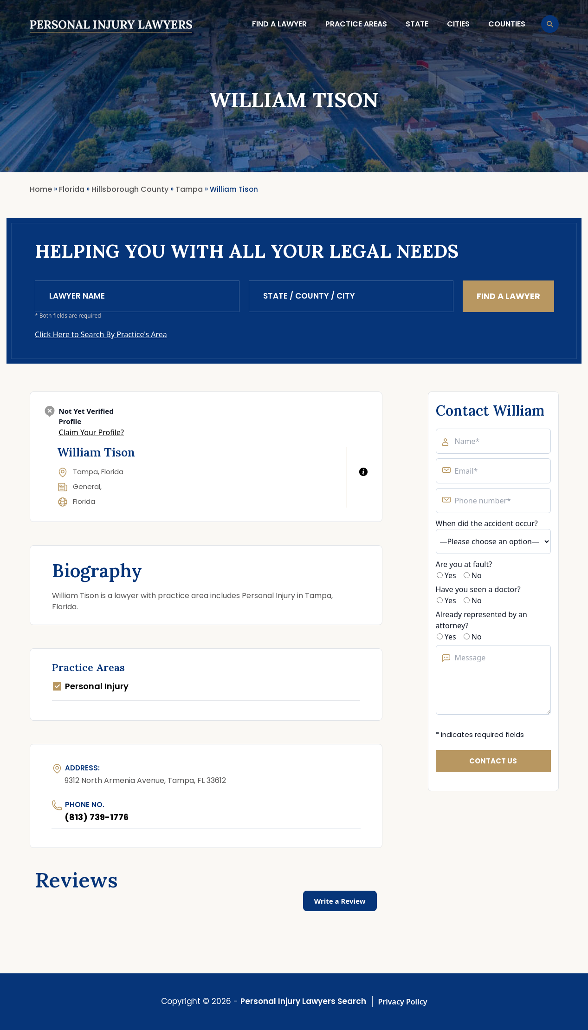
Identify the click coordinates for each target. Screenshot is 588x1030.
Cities (458, 24)
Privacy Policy (402, 1002)
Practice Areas (356, 24)
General (86, 486)
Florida (84, 501)
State (417, 24)
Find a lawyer (279, 24)
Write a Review (340, 901)
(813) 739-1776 (97, 817)
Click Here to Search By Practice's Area (101, 334)
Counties (506, 24)
